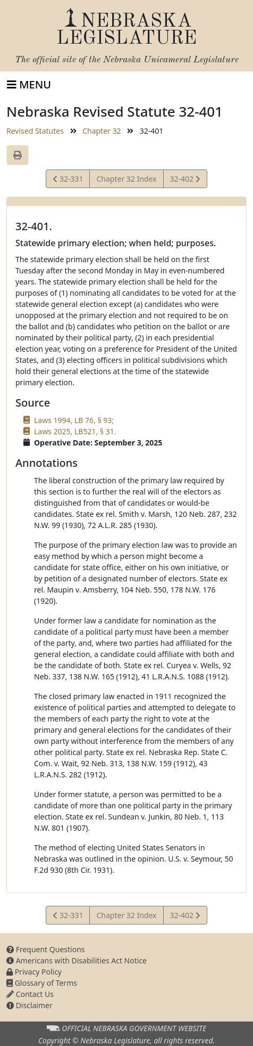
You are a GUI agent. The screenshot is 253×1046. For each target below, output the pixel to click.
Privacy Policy (34, 972)
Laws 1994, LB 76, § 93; (74, 420)
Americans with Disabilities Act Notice (76, 960)
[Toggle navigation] (29, 85)
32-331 (68, 180)
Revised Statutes (35, 131)
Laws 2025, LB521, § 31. (75, 431)
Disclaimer (29, 1005)
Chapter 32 (101, 131)
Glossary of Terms (41, 983)
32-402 (185, 180)
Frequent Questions (45, 949)
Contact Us (30, 994)
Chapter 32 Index (126, 179)
